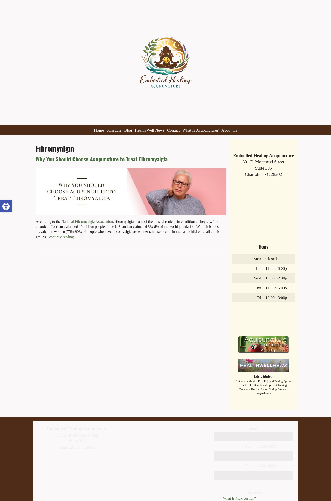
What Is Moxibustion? (239, 498)
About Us (229, 130)
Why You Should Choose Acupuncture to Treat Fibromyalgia (102, 159)
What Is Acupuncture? (201, 130)
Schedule (114, 130)
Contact (173, 130)
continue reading (63, 237)
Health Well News (149, 130)
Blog (128, 130)
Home (99, 130)
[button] (6, 206)
